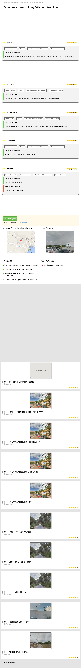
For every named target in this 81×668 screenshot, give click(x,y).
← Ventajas (7, 261)
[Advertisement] (40, 74)
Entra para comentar (21, 222)
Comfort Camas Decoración (54, 265)
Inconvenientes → (48, 261)
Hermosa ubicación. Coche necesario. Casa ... (21, 265)
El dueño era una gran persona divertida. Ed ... (22, 280)
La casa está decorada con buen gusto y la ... (21, 269)
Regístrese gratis (10, 219)
